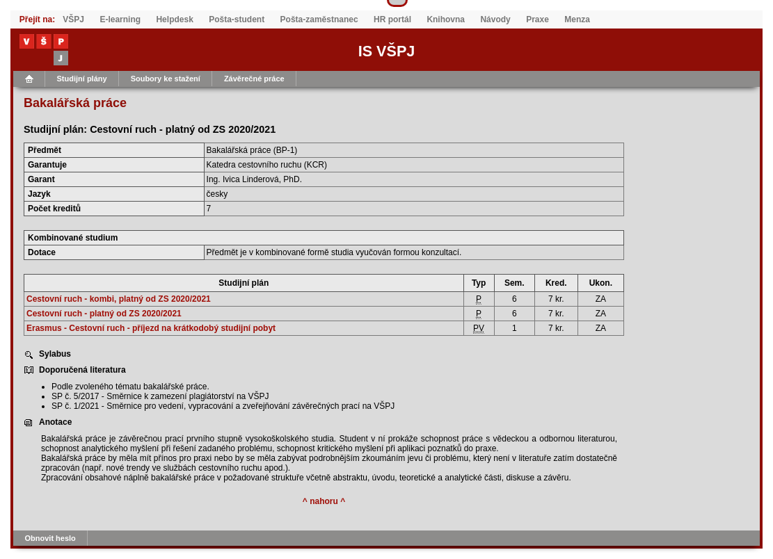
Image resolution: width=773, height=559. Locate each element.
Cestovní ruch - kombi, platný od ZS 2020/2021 (118, 299)
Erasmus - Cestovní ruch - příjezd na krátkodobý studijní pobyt (151, 328)
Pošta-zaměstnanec (319, 19)
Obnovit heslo (50, 538)
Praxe (537, 19)
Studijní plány (82, 78)
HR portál (392, 19)
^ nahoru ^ (324, 501)
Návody (495, 19)
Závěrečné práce (254, 78)
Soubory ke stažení (165, 78)
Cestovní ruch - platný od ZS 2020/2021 (104, 313)
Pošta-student (236, 19)
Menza (577, 19)
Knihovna (446, 19)
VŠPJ (73, 19)
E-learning (120, 19)
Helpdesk (174, 19)
